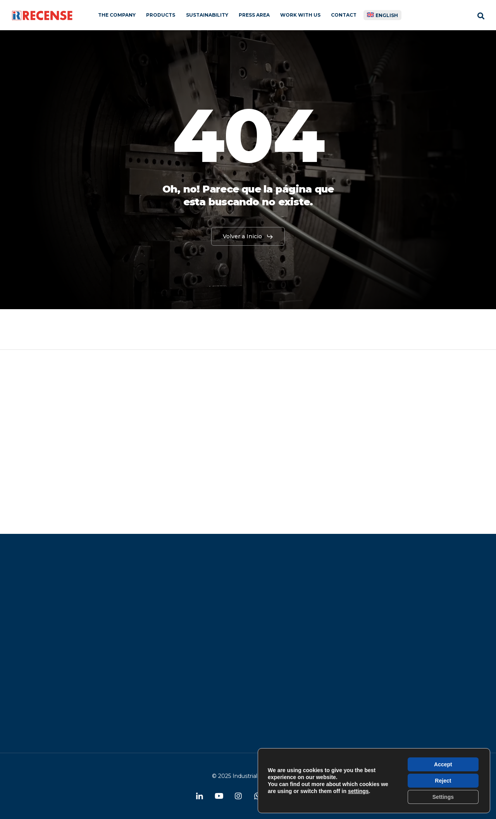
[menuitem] (382, 15)
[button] (248, 237)
